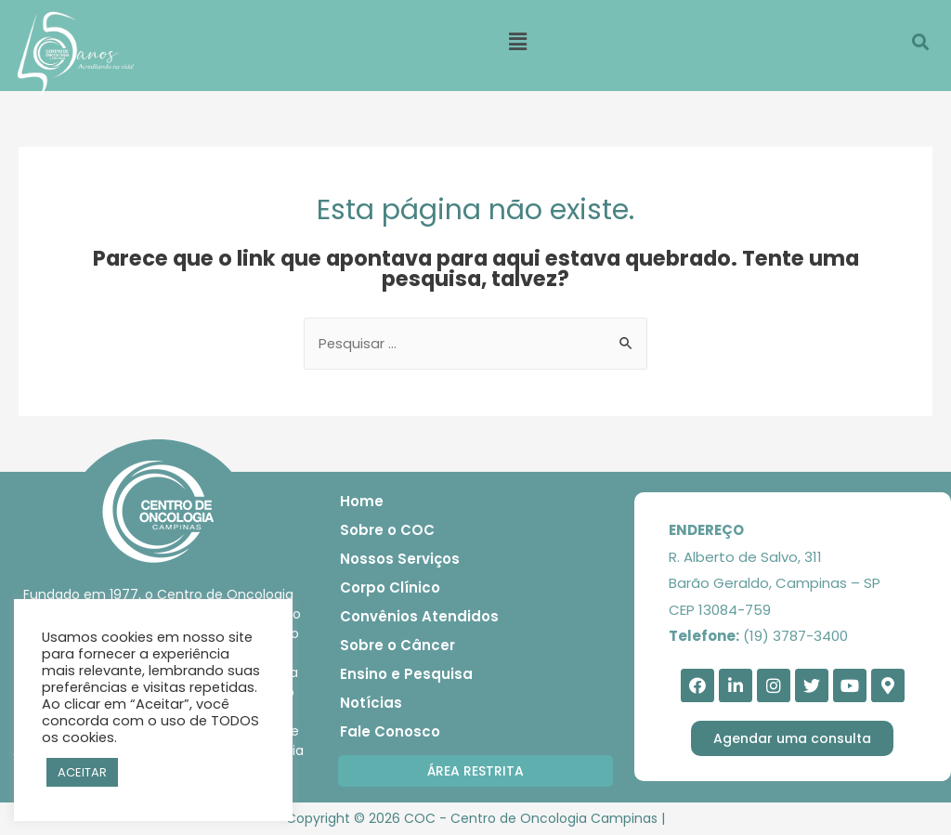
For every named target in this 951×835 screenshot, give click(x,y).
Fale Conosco (390, 732)
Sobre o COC (387, 531)
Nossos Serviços (400, 559)
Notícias (371, 703)
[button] (475, 772)
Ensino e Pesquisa (406, 675)
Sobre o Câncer (397, 646)
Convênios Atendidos (419, 617)
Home (362, 502)
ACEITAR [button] (82, 772)
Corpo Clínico (390, 588)
